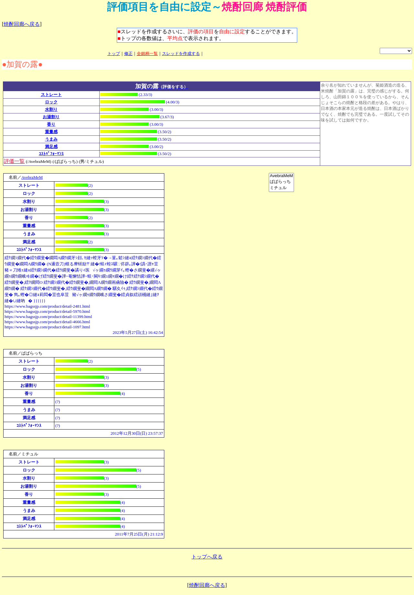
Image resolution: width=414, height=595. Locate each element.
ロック (51, 102)
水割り (51, 109)
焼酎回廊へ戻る (22, 24)
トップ (113, 53)
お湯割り (51, 116)
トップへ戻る (207, 557)
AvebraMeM (32, 177)
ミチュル (281, 188)
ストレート (51, 94)
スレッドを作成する (181, 53)
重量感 (51, 131)
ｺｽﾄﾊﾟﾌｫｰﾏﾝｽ (51, 153)
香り (51, 124)
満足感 (51, 146)
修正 (128, 53)
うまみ (51, 139)
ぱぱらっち (281, 182)
